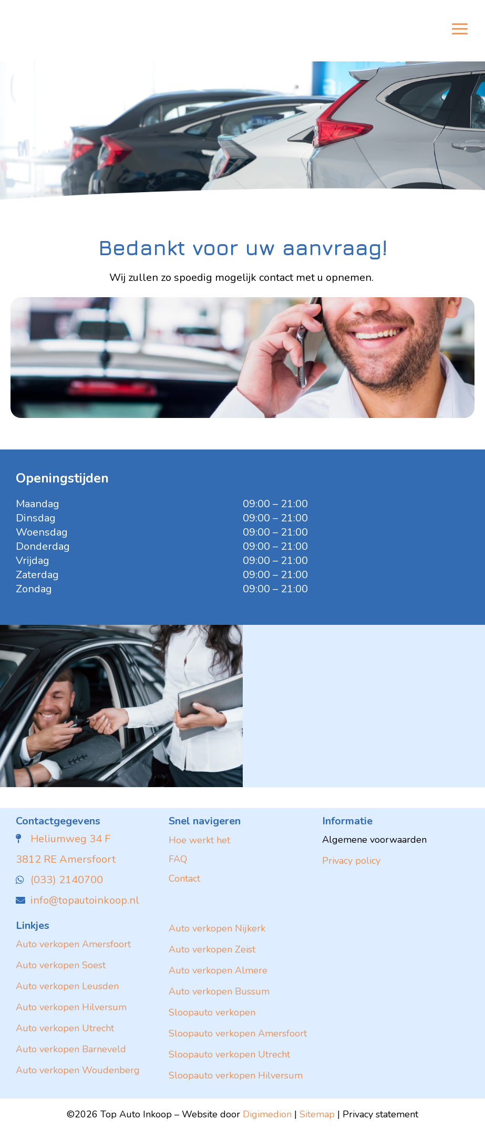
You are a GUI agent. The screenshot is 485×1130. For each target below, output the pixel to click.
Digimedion (267, 1114)
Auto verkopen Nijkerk (217, 928)
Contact (184, 878)
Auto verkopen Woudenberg (78, 1070)
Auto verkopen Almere (218, 970)
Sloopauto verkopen (212, 1012)
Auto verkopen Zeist (212, 949)
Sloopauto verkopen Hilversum (236, 1075)
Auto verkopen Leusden (67, 986)
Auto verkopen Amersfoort (73, 944)
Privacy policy (351, 860)
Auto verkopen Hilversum (71, 1007)
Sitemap (317, 1114)
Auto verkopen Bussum (219, 991)
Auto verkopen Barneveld (71, 1049)
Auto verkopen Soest (61, 965)
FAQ (178, 859)
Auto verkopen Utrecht (65, 1028)
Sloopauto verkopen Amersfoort (238, 1033)
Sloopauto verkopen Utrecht (229, 1054)
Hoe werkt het (199, 840)
